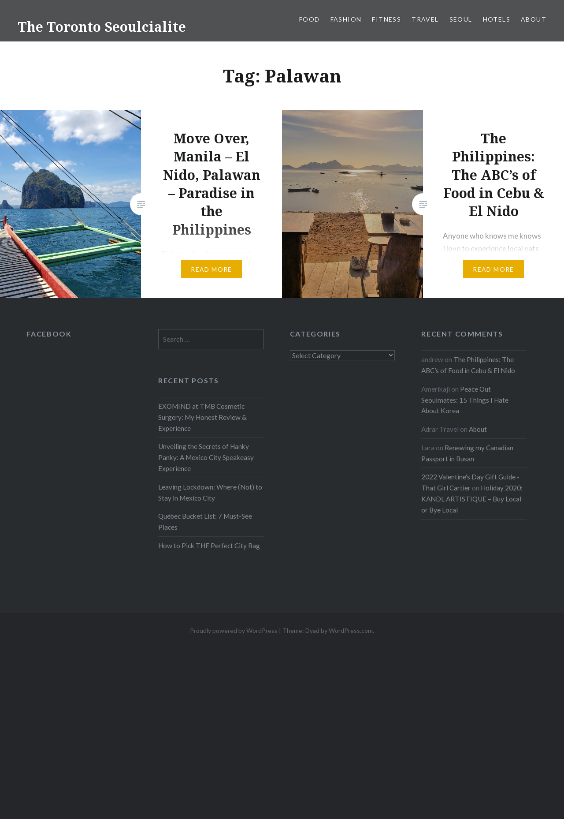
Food (309, 19)
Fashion (346, 19)
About (533, 19)
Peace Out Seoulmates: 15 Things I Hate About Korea (464, 400)
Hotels (496, 19)
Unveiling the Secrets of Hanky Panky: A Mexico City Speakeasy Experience (206, 457)
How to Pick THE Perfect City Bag (209, 546)
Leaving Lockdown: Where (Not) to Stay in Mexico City (210, 492)
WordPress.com (351, 630)
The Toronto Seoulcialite (102, 27)
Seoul (460, 19)
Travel (425, 19)
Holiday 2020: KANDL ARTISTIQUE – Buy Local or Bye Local (472, 499)
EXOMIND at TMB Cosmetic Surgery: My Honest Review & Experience (202, 417)
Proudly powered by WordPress (234, 630)
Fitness (386, 19)
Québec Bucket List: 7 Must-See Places (205, 521)
